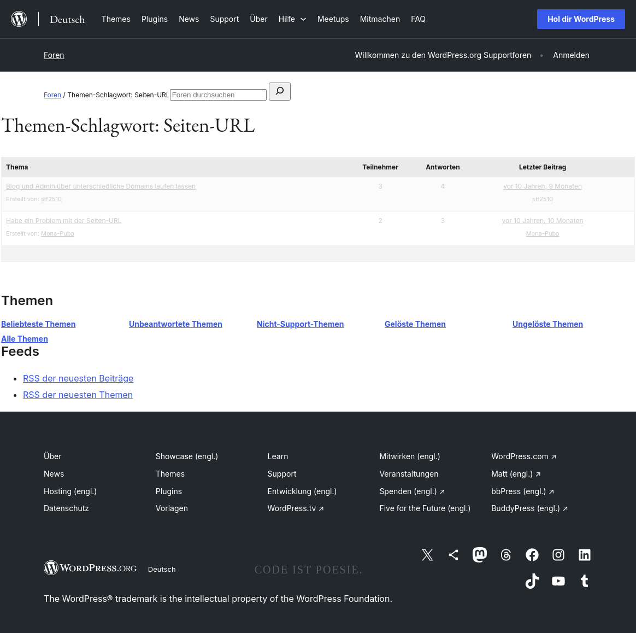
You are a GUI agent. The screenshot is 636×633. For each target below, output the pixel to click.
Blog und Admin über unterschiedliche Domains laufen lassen (101, 186)
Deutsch (162, 569)
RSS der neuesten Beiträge (78, 378)
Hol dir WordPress (581, 19)
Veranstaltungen (408, 473)
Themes (170, 473)
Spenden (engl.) (412, 491)
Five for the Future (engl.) (424, 508)
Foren (54, 55)
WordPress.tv (296, 508)
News (54, 473)
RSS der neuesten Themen (78, 394)
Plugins (169, 491)
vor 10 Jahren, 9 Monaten (542, 186)
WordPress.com (524, 456)
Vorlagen (172, 508)
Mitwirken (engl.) (409, 456)
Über (52, 456)
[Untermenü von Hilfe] (292, 19)
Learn (278, 456)
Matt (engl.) (516, 473)
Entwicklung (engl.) (302, 491)
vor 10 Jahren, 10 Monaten (543, 220)
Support (282, 473)
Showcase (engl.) (187, 456)
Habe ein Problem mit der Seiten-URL (63, 220)
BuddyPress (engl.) (529, 508)
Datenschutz (66, 508)
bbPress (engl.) (522, 491)
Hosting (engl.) (70, 491)
